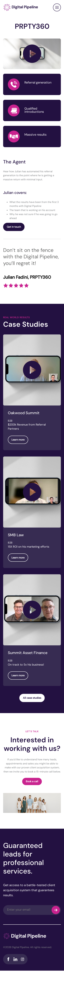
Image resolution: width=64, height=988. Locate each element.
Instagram (22, 959)
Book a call (32, 781)
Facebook (8, 959)
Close (57, 7)
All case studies (32, 698)
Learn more (18, 439)
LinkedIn (15, 959)
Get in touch (14, 226)
